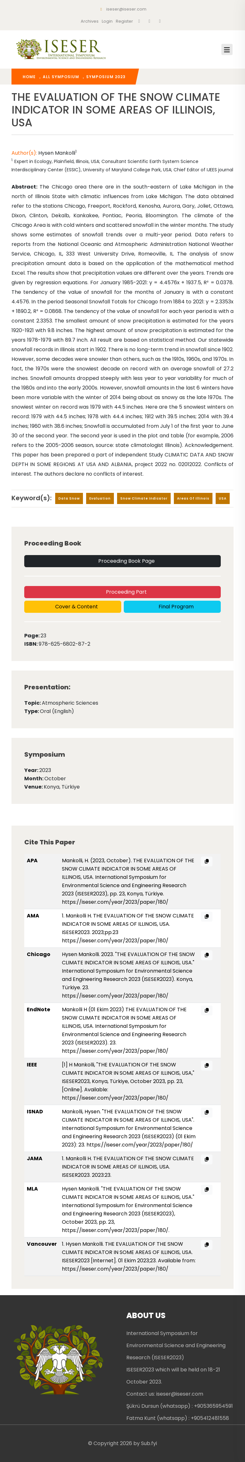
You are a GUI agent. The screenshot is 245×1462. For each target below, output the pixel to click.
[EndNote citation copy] (206, 1010)
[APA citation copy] (206, 861)
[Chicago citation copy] (206, 955)
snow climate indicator (143, 498)
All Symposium (61, 76)
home (29, 76)
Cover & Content (76, 606)
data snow (69, 498)
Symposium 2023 (106, 76)
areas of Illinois (193, 498)
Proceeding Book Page (126, 561)
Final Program (175, 606)
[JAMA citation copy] (206, 1159)
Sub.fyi (149, 1443)
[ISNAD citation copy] (206, 1112)
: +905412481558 (209, 1418)
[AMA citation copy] (206, 917)
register (124, 21)
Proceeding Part (126, 592)
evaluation (100, 498)
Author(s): (24, 153)
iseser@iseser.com (122, 9)
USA (222, 498)
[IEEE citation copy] (206, 1066)
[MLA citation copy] (206, 1190)
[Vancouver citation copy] (206, 1245)
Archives (90, 21)
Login (107, 21)
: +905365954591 (212, 1406)
